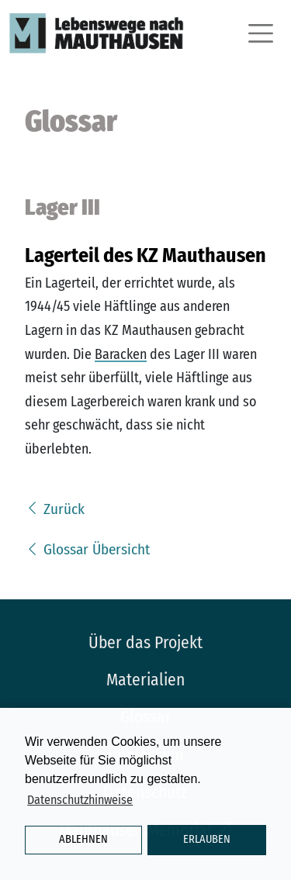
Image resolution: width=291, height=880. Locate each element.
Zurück (55, 509)
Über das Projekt (145, 643)
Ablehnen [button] (83, 839)
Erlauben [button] (206, 839)
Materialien (145, 680)
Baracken (121, 354)
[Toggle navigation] (259, 33)
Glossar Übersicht (87, 549)
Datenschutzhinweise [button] (80, 799)
